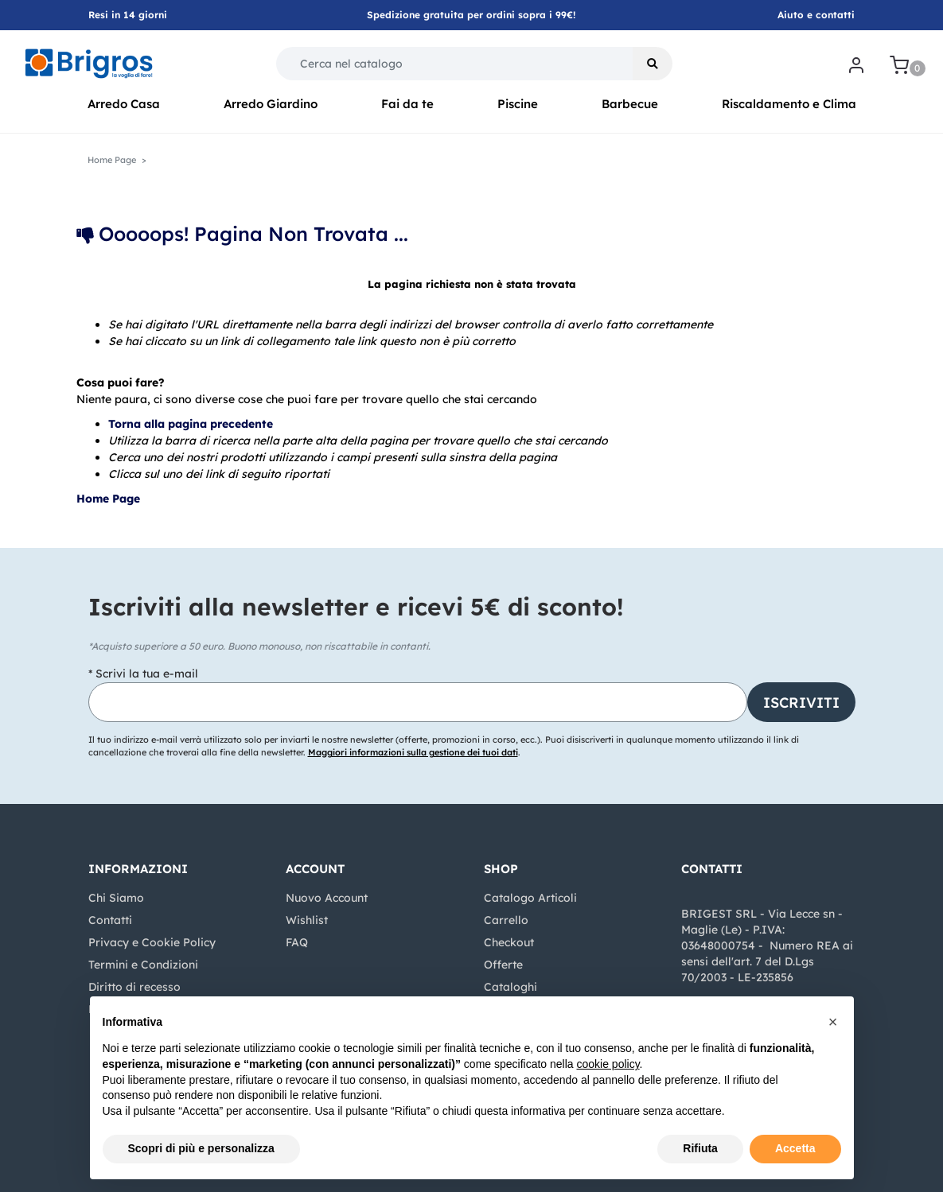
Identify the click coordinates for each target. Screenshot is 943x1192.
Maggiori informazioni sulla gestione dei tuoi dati (413, 752)
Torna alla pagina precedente (190, 424)
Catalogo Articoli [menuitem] (530, 898)
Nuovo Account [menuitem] (327, 898)
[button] (652, 63)
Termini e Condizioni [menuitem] (143, 964)
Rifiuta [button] (700, 1148)
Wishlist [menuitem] (307, 920)
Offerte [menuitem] (503, 964)
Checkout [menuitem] (509, 942)
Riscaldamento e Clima (789, 103)
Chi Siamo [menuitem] (116, 898)
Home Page (109, 498)
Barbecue (630, 103)
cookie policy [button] (607, 1064)
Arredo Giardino (271, 103)
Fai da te (407, 103)
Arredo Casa (124, 103)
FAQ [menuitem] (297, 942)
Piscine (517, 103)
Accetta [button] (795, 1148)
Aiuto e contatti (816, 15)
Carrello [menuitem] (506, 920)
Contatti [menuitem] (110, 920)
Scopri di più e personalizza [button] (201, 1148)
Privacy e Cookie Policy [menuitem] (152, 942)
